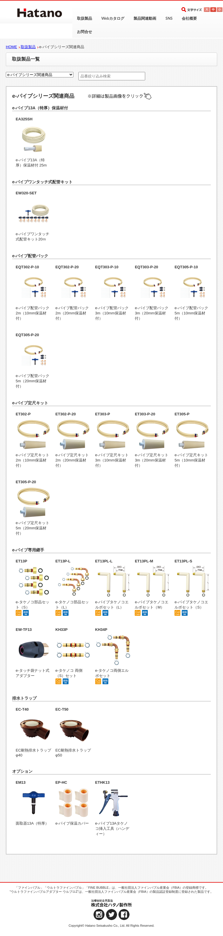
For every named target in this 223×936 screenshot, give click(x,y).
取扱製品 (84, 18)
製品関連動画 (145, 18)
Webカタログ (112, 18)
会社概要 (189, 18)
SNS (169, 18)
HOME (11, 47)
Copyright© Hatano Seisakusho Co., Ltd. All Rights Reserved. (111, 925)
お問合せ (84, 31)
